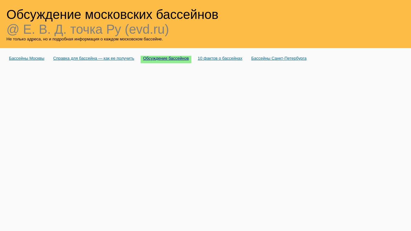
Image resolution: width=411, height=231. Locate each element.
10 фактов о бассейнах (220, 58)
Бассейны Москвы (26, 58)
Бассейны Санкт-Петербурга (278, 58)
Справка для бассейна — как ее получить (93, 58)
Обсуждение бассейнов (166, 58)
